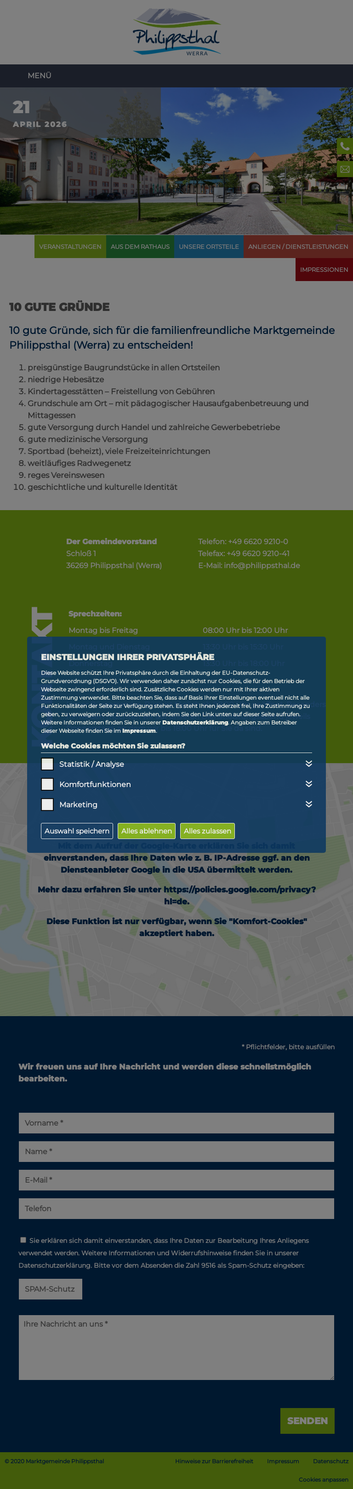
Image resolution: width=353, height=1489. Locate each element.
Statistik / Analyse (91, 764)
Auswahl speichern (77, 831)
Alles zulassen (207, 831)
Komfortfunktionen (95, 784)
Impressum (139, 730)
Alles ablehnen (146, 831)
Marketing (78, 804)
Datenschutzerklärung (195, 722)
